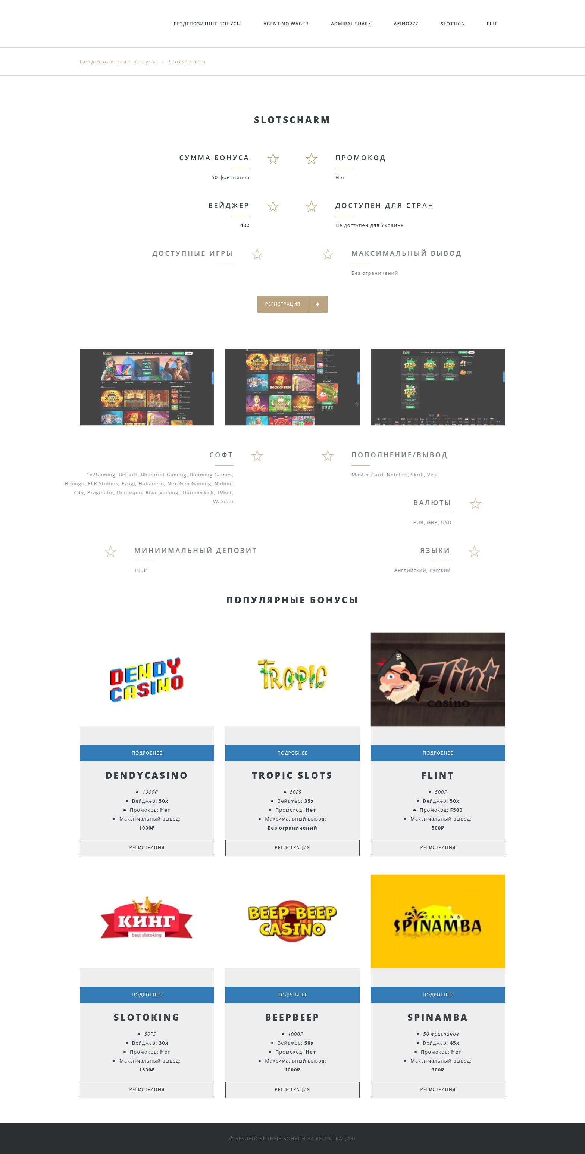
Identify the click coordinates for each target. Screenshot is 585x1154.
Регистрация (292, 304)
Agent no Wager (286, 24)
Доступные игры (166, 253)
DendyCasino (147, 775)
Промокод (360, 157)
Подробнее (147, 753)
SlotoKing (147, 1017)
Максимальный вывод (433, 253)
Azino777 (406, 24)
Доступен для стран (384, 205)
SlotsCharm (187, 61)
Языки (408, 550)
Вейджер (229, 205)
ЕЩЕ (492, 24)
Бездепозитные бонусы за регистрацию (295, 1138)
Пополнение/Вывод (426, 454)
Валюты (406, 502)
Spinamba (438, 1017)
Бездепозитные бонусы (207, 24)
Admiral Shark (351, 24)
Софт (195, 454)
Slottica (452, 24)
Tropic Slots (292, 775)
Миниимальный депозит (223, 550)
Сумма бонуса (214, 157)
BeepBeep (292, 1017)
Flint (437, 775)
